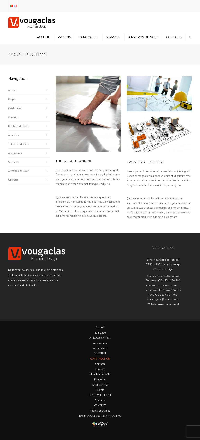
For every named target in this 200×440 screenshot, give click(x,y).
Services (113, 37)
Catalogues (88, 37)
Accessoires (15, 153)
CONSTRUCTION (100, 358)
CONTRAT (100, 405)
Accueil (43, 37)
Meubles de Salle (18, 126)
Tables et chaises (18, 144)
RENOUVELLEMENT (100, 395)
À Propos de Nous (143, 37)
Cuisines (13, 117)
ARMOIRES (100, 353)
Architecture (100, 348)
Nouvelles (100, 379)
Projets (64, 37)
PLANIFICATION (100, 384)
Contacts (174, 37)
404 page (100, 332)
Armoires (13, 135)
